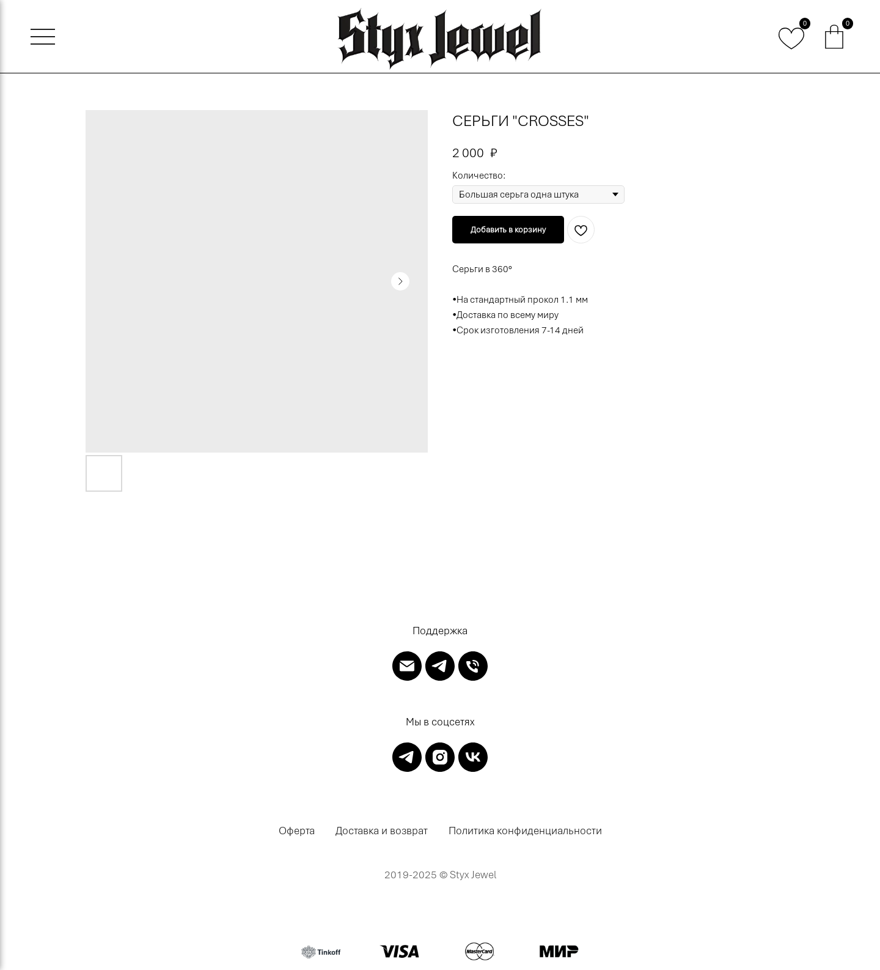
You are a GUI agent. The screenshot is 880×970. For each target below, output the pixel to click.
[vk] (473, 757)
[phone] (473, 666)
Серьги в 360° (482, 269)
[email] (407, 666)
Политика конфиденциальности (525, 830)
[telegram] (440, 666)
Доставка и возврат (382, 830)
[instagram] (440, 757)
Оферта (297, 830)
